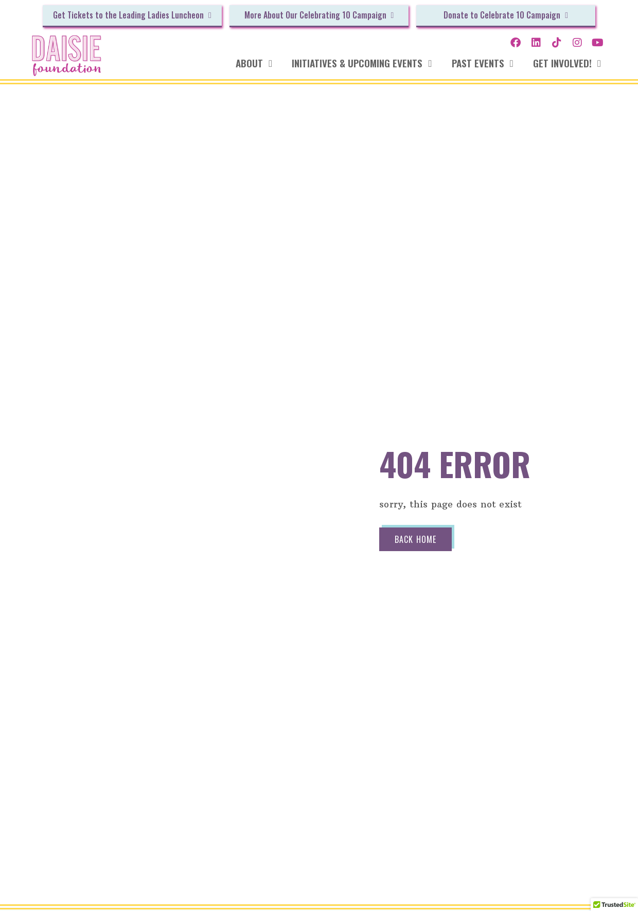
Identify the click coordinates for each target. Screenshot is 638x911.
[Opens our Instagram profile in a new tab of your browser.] (577, 42)
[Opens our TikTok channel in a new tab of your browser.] (556, 42)
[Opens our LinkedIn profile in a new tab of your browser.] (536, 42)
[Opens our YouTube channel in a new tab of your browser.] (598, 42)
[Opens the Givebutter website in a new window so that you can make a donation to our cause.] (132, 16)
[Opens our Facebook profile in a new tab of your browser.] (515, 42)
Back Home (414, 539)
